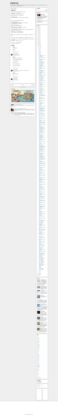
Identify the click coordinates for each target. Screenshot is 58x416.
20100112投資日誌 (41, 181)
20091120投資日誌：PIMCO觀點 (41, 248)
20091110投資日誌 (41, 261)
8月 (39, 50)
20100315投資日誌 (41, 112)
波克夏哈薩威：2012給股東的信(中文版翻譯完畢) (20, 112)
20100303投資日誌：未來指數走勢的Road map (42, 128)
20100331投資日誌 (41, 93)
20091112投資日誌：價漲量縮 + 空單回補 (42, 258)
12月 (39, 45)
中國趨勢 (40, 266)
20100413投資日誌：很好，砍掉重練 (41, 79)
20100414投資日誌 (41, 77)
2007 (38, 275)
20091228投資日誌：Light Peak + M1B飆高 (42, 196)
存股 (37, 342)
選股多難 (40, 210)
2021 (38, 32)
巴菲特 (38, 337)
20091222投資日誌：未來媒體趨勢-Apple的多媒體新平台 (42, 207)
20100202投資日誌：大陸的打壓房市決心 (42, 153)
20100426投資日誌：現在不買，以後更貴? (42, 62)
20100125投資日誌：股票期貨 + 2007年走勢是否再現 (42, 164)
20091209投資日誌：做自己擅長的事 (42, 224)
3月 (39, 270)
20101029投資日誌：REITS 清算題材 (43, 311)
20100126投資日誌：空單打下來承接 (42, 161)
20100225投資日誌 (41, 134)
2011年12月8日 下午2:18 (16, 71)
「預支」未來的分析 (39, 299)
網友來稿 (38, 358)
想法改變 (42, 316)
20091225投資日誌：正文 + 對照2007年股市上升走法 (42, 201)
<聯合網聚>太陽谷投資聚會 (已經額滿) (42, 149)
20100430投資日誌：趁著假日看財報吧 (42, 56)
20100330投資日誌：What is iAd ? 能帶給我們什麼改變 (42, 96)
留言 (38, 386)
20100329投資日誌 (41, 97)
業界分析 (38, 354)
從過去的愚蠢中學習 (41, 244)
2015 (38, 39)
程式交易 (38, 350)
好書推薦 (38, 341)
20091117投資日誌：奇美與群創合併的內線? (42, 253)
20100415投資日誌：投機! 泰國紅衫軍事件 (42, 76)
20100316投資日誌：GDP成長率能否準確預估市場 (42, 111)
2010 (38, 44)
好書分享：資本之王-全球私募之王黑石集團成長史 (20, 108)
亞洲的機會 (40, 267)
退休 (37, 349)
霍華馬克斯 (38, 366)
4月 (39, 54)
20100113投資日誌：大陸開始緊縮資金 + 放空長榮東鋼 (42, 180)
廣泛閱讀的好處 (41, 256)
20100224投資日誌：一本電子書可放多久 (42, 136)
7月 (39, 51)
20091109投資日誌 (41, 263)
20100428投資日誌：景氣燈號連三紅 (42, 59)
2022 (38, 31)
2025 (38, 28)
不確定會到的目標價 (43, 279)
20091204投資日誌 (41, 231)
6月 (39, 52)
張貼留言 (13, 81)
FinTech (38, 373)
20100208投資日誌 (41, 144)
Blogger (32, 414)
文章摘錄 (38, 338)
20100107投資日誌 (41, 186)
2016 (38, 38)
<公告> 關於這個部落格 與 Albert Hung (18, 104)
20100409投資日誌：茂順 (42, 82)
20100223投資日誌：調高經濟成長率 (42, 138)
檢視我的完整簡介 (39, 19)
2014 (38, 40)
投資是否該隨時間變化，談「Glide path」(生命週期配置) (44, 305)
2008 (38, 274)
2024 (38, 29)
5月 (39, 53)
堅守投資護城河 (42, 285)
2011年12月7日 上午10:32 (16, 55)
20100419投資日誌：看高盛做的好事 (42, 72)
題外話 (18, 43)
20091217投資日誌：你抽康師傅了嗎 (42, 213)
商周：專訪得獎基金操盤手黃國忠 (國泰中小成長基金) (42, 123)
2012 (38, 42)
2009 (38, 273)
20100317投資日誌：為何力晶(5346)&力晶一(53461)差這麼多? (42, 109)
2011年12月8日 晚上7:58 (16, 76)
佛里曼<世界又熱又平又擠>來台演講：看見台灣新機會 (42, 230)
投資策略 (38, 345)
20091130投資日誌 (41, 236)
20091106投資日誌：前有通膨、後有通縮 (42, 265)
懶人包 (38, 369)
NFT (37, 374)
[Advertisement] (49, 394)
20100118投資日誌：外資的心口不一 (42, 172)
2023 (38, 30)
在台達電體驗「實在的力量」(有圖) (42, 92)
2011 (38, 43)
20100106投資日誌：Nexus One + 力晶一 (41, 188)
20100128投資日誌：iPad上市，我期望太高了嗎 (42, 158)
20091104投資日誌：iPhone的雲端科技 (41, 269)
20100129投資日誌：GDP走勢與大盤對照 (42, 156)
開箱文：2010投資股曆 (41, 262)
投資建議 (14, 43)
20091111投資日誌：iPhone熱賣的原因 (41, 260)
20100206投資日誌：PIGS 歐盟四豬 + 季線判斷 (42, 146)
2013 (38, 41)
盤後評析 (38, 362)
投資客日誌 (14, 3)
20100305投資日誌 (41, 126)
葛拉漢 (38, 357)
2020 (38, 33)
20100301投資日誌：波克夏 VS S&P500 (42, 131)
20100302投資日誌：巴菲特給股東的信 (42, 129)
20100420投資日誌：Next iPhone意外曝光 (42, 70)
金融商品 (38, 346)
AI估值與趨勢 (42, 295)
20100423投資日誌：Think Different (41, 65)
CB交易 (38, 370)
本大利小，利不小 (43, 327)
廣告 (37, 361)
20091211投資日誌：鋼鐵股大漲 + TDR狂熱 (42, 220)
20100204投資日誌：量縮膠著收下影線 (42, 148)
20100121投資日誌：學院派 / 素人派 (42, 167)
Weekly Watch (39, 377)
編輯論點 (16, 43)
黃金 (37, 353)
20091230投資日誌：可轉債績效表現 (42, 193)
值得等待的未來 (41, 83)
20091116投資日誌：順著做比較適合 (42, 255)
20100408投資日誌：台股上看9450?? (42, 84)
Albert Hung (14, 53)
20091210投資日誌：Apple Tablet (41, 222)
